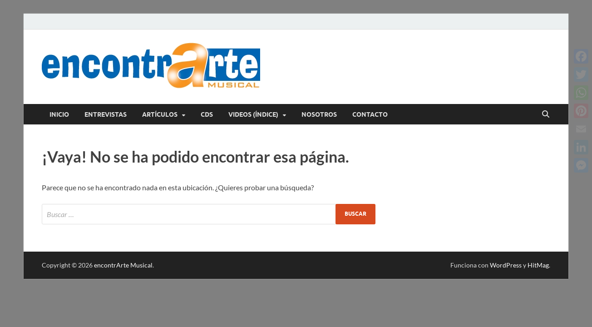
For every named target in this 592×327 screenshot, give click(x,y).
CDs (207, 114)
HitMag (538, 265)
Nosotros (319, 114)
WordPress (506, 265)
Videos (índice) (253, 114)
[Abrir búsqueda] (546, 114)
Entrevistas (105, 114)
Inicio (59, 114)
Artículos (160, 114)
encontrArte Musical (123, 265)
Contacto (370, 114)
